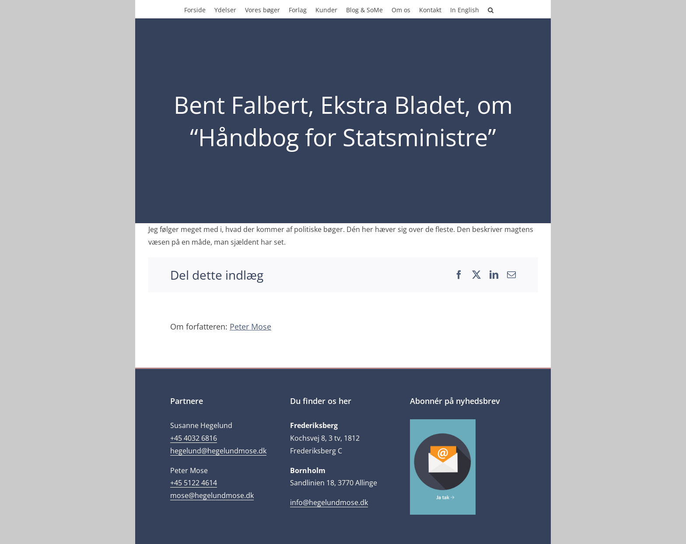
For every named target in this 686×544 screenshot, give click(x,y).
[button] (491, 9)
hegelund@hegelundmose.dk (218, 451)
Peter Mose (250, 326)
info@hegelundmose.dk (329, 502)
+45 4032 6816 (193, 438)
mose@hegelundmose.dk (212, 495)
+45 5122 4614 (193, 483)
